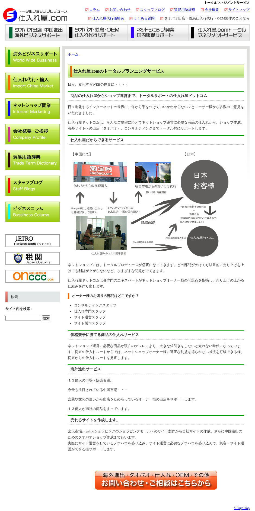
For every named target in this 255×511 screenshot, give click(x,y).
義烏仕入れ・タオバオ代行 (96, 32)
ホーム (73, 54)
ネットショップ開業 (158, 32)
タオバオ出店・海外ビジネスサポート (35, 32)
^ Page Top (242, 508)
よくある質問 (144, 18)
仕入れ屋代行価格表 (108, 18)
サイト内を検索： (19, 309)
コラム (94, 10)
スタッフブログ (152, 10)
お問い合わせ (119, 10)
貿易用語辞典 (184, 10)
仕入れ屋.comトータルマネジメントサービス (219, 32)
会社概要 (212, 10)
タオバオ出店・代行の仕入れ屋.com (35, 14)
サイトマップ (239, 10)
